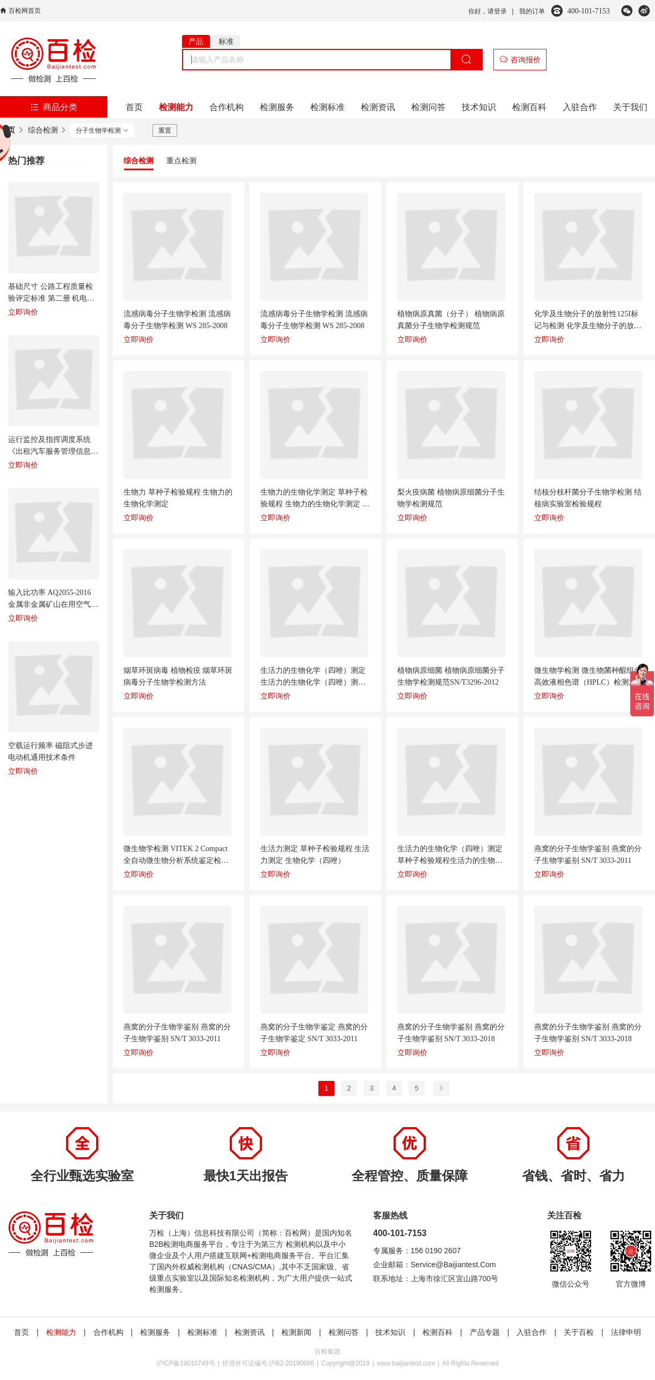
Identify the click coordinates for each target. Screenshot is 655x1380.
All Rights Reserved (470, 1363)
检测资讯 (378, 107)
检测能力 (176, 107)
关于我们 (630, 107)
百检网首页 (25, 10)
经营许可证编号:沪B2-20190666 (268, 1363)
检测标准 (327, 107)
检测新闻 (296, 1332)
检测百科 (529, 107)
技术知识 (479, 107)
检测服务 (277, 107)
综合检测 (43, 130)
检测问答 (428, 107)
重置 (164, 130)
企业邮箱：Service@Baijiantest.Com (434, 1264)
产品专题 (485, 1332)
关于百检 (579, 1332)
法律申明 (626, 1332)
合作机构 (226, 107)
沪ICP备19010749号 (185, 1363)
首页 (134, 107)
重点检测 (181, 160)
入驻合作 (580, 107)
